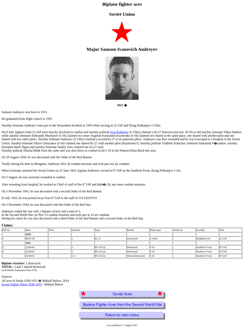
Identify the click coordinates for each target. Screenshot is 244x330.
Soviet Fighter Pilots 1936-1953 (22, 284)
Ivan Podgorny (119, 132)
